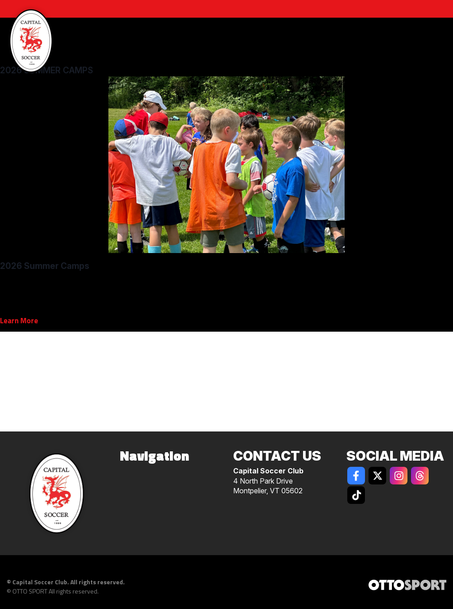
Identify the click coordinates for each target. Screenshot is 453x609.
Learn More (19, 320)
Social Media (395, 456)
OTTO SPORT (29, 591)
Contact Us (277, 456)
